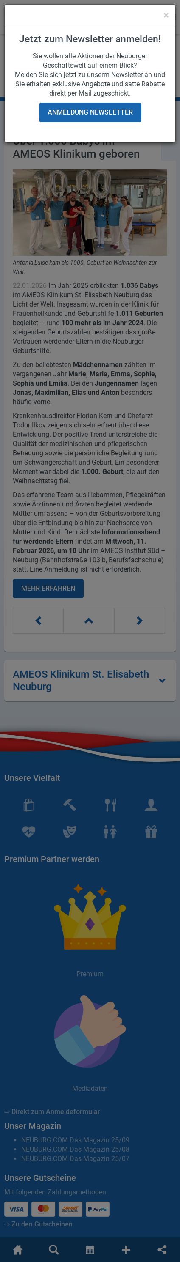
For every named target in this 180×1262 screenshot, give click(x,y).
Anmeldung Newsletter (90, 112)
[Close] (166, 15)
